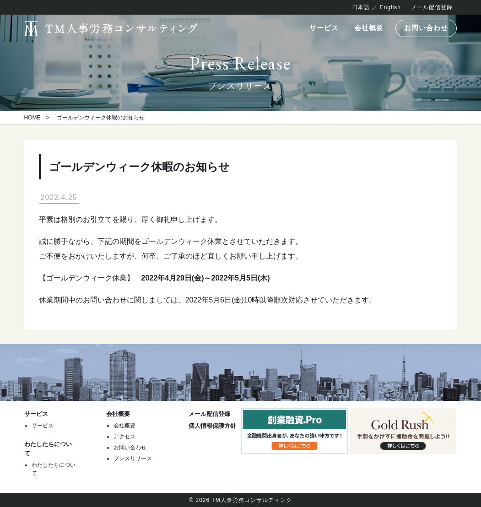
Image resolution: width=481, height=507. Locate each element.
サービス (324, 28)
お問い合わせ (426, 28)
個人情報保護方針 (212, 425)
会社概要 (369, 28)
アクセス (124, 436)
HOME (32, 117)
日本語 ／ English (376, 7)
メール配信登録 (432, 7)
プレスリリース (132, 458)
